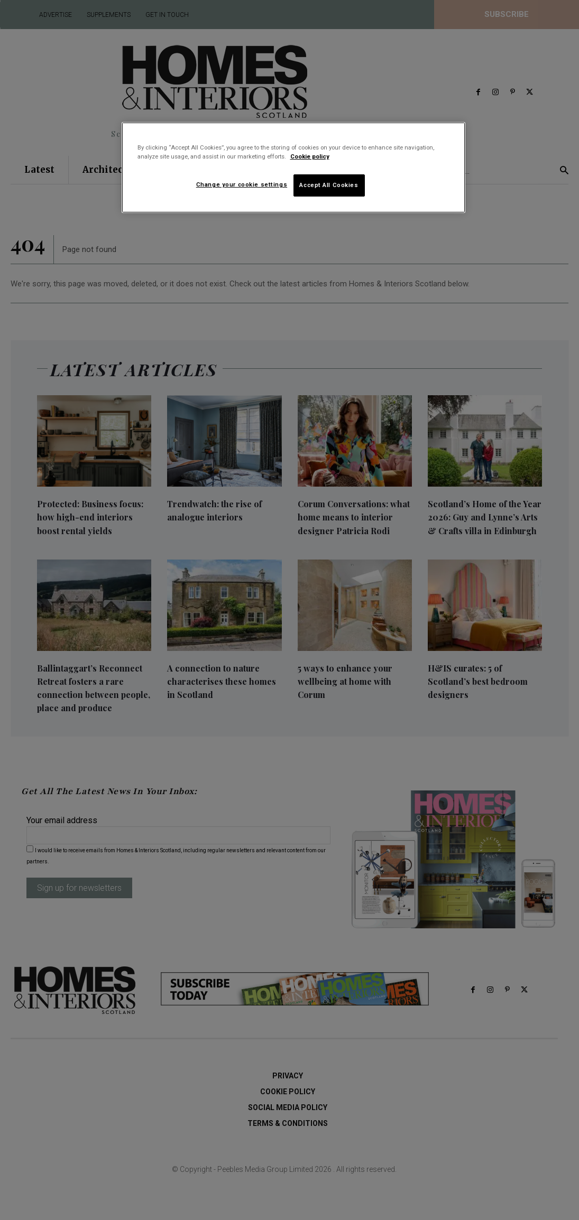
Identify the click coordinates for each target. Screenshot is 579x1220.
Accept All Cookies (328, 185)
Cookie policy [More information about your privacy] (309, 156)
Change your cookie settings (241, 184)
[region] (293, 167)
